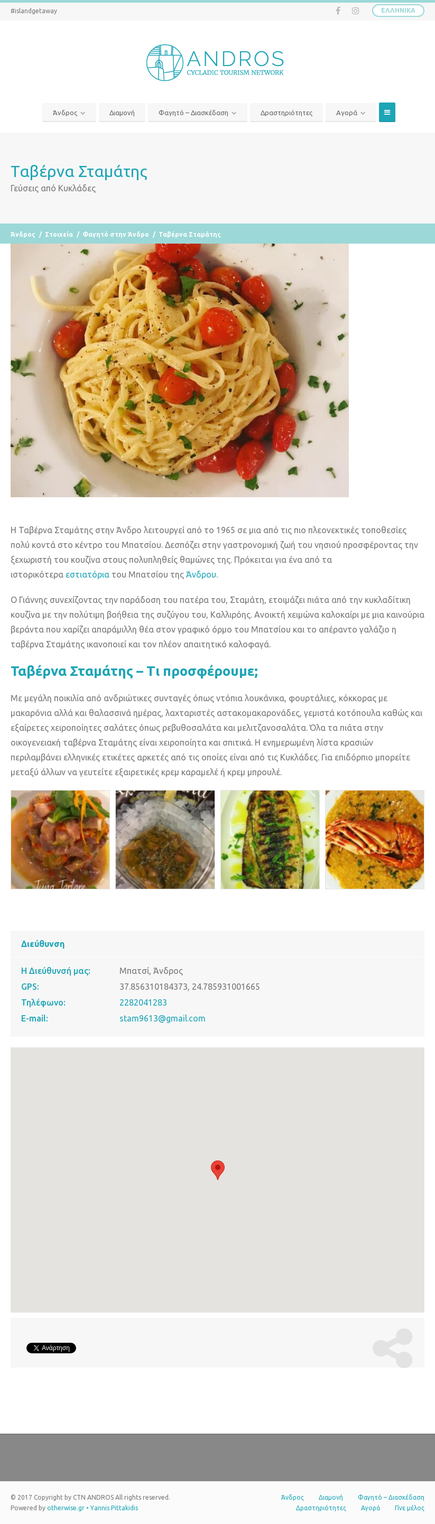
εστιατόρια (87, 574)
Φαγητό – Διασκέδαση (193, 112)
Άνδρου (201, 574)
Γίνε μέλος (409, 1507)
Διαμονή (122, 112)
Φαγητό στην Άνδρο (115, 234)
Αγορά (346, 112)
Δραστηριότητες (286, 112)
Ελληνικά (398, 10)
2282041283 (143, 1002)
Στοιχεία (59, 234)
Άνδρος (65, 112)
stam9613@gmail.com (162, 1018)
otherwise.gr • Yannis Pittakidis (92, 1507)
